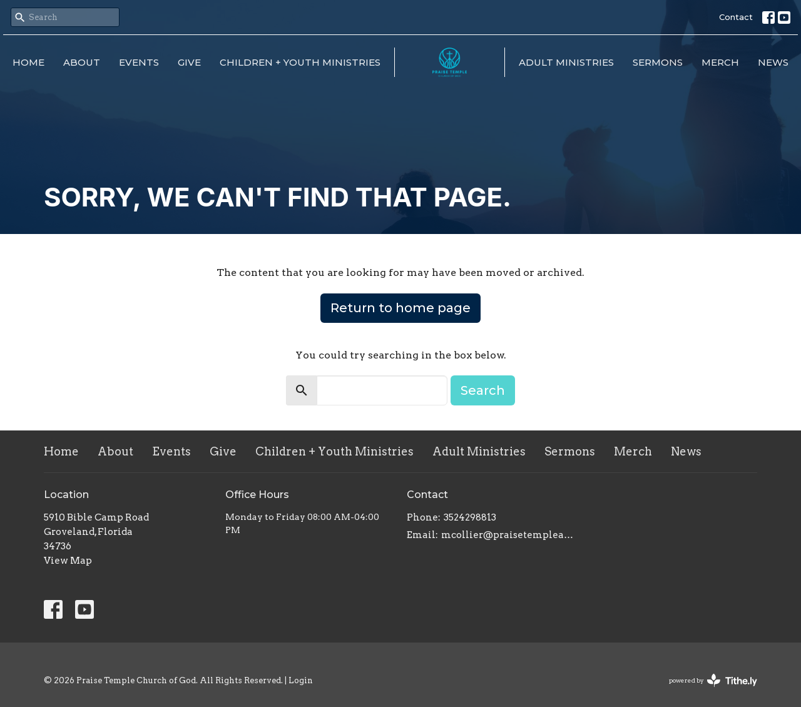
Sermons (658, 62)
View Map (68, 560)
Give (189, 62)
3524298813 (470, 517)
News (773, 62)
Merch (720, 62)
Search (483, 390)
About (81, 62)
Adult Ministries (566, 62)
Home (28, 62)
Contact (736, 17)
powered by (713, 680)
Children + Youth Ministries (300, 62)
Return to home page (400, 307)
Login (300, 680)
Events (139, 62)
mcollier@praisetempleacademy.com (508, 535)
